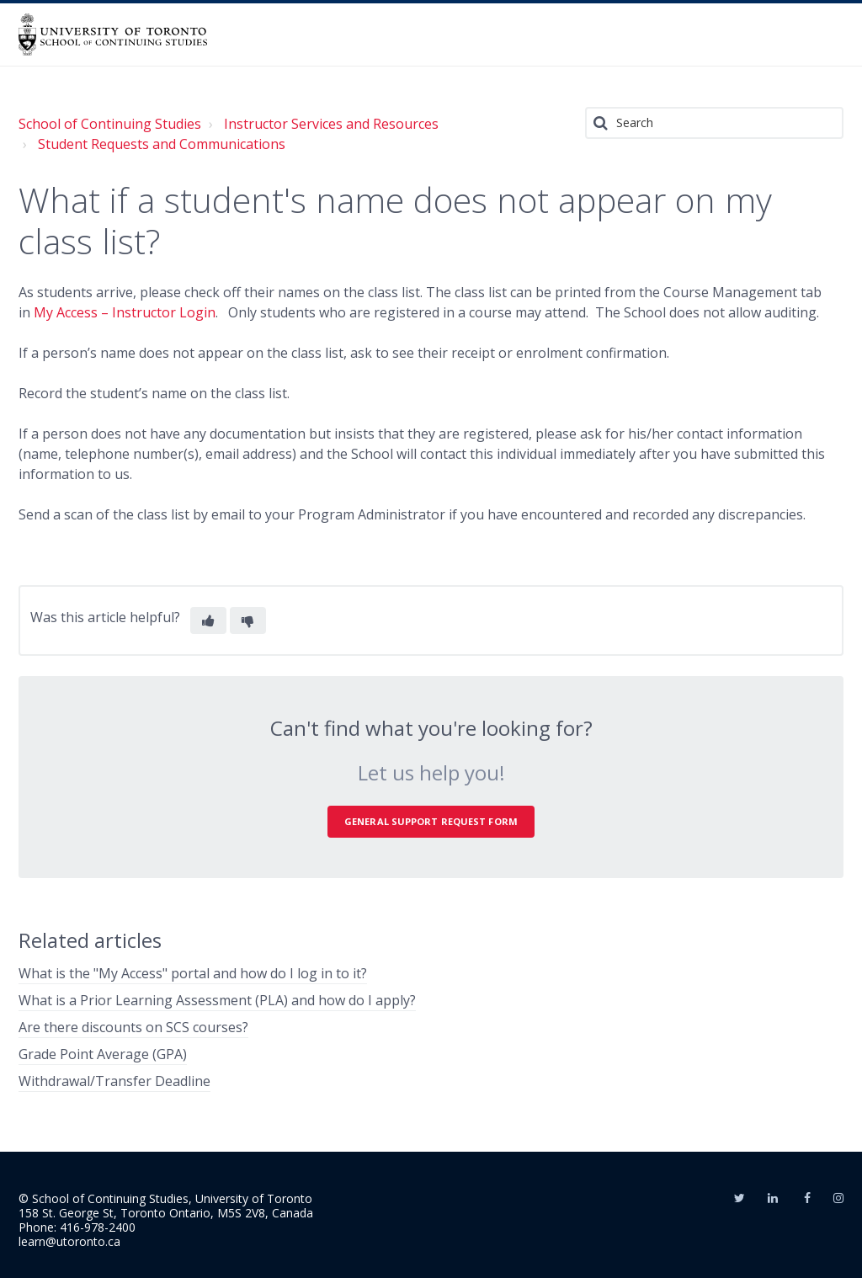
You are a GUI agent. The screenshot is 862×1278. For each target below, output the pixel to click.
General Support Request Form (431, 821)
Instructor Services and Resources (331, 123)
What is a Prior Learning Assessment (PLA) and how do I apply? (217, 1000)
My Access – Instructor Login (125, 312)
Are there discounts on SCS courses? (133, 1027)
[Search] (714, 123)
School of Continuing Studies (110, 123)
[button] (208, 620)
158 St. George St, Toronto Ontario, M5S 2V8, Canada (166, 1213)
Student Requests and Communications (161, 144)
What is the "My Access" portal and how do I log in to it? (193, 973)
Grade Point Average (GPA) (103, 1054)
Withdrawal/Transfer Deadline (114, 1081)
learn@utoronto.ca (69, 1241)
